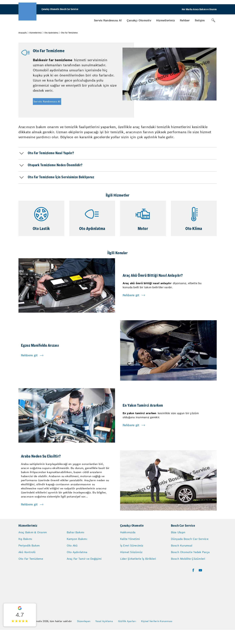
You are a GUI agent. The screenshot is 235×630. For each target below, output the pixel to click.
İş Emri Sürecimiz (131, 545)
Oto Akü (72, 545)
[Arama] (213, 20)
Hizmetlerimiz (165, 20)
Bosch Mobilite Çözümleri (188, 558)
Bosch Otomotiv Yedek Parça (190, 552)
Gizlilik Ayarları (127, 621)
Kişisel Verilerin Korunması (156, 621)
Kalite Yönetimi (130, 539)
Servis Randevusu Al (108, 20)
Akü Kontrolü (27, 552)
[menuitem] (107, 20)
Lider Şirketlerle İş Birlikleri (138, 558)
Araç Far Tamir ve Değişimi (84, 558)
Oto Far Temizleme (30, 558)
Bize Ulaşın (178, 532)
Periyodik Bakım (29, 545)
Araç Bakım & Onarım (32, 532)
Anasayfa (22, 33)
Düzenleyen (83, 621)
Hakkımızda (128, 532)
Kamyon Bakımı (77, 539)
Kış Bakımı (25, 539)
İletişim (200, 20)
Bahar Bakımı (75, 532)
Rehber (185, 20)
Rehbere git (131, 295)
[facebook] (193, 570)
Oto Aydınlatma (51, 33)
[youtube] (200, 570)
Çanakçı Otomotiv (139, 20)
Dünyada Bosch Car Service (189, 539)
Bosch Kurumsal (181, 545)
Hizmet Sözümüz (131, 552)
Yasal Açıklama (104, 621)
